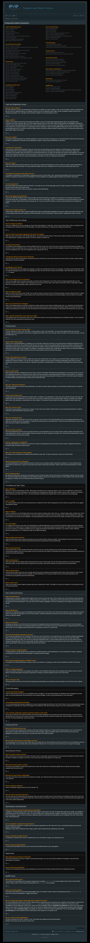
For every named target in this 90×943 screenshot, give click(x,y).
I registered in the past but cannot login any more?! (18, 36)
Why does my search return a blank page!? (56, 62)
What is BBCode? (10, 86)
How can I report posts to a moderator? (15, 76)
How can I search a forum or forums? (55, 59)
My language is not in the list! (12, 51)
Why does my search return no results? (55, 60)
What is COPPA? (10, 30)
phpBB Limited (49, 881)
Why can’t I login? (10, 34)
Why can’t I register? (10, 31)
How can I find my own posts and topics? (55, 65)
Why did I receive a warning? (12, 75)
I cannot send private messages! (53, 44)
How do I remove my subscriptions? (54, 75)
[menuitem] (15, 16)
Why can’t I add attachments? (13, 73)
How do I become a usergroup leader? (55, 34)
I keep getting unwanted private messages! (56, 45)
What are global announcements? (14, 92)
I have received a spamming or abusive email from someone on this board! (64, 47)
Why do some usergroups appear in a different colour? (59, 36)
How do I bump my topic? (12, 81)
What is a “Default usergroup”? (53, 37)
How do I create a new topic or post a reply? (16, 63)
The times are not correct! (12, 48)
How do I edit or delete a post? (13, 64)
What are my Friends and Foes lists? (54, 52)
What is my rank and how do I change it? (15, 56)
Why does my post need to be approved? (15, 79)
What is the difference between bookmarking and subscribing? (61, 70)
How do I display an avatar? (12, 54)
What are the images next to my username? (16, 53)
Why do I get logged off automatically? (15, 39)
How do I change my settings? (13, 45)
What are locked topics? (11, 97)
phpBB (7, 272)
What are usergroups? (51, 31)
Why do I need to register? (12, 28)
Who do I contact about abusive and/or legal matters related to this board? (63, 89)
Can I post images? (10, 91)
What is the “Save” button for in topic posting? (16, 78)
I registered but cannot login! (12, 33)
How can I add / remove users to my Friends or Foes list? (59, 54)
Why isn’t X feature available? (53, 88)
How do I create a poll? (11, 67)
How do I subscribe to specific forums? (55, 73)
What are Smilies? (10, 89)
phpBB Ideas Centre (76, 891)
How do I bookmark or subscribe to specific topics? (58, 72)
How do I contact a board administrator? (55, 91)
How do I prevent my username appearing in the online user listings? (22, 47)
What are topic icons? (11, 98)
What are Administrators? (52, 28)
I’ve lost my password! (11, 37)
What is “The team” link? (51, 39)
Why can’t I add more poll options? (14, 69)
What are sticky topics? (11, 95)
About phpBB (42, 883)
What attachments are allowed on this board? (57, 80)
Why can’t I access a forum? (12, 72)
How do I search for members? (53, 63)
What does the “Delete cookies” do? (14, 40)
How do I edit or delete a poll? (13, 70)
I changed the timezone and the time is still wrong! (17, 50)
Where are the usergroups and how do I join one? (58, 33)
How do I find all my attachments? (54, 81)
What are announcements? (12, 94)
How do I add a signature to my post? (14, 66)
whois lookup (35, 904)
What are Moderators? (51, 30)
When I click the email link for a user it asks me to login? (19, 57)
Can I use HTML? (10, 88)
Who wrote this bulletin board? (53, 86)
